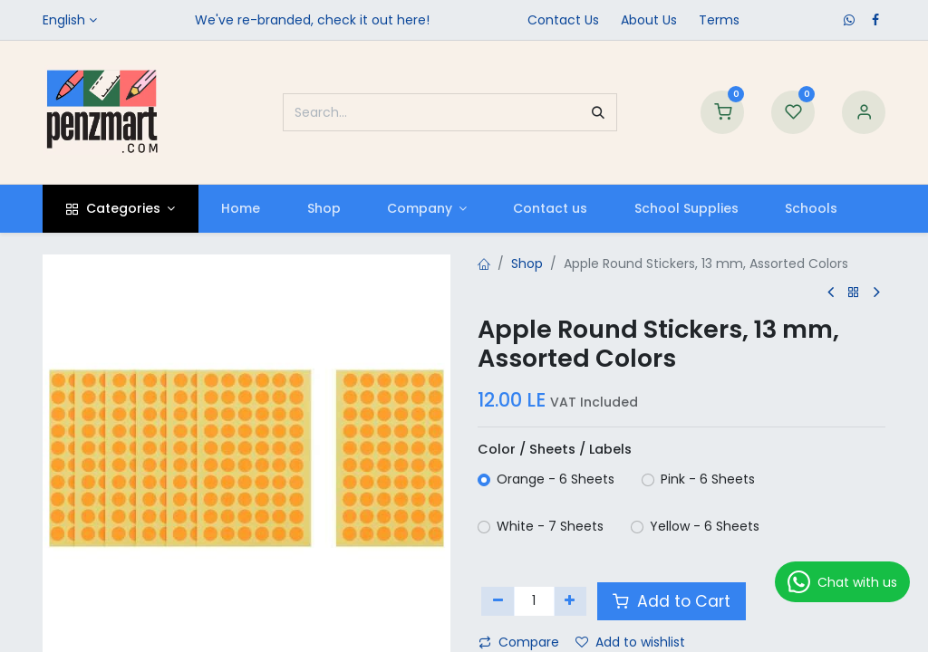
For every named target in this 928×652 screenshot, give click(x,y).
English (64, 20)
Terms (719, 20)
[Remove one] (498, 601)
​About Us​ (649, 20)
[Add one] (570, 601)
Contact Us (563, 20)
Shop (527, 263)
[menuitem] (241, 209)
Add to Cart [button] (671, 601)
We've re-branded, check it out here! (312, 20)
